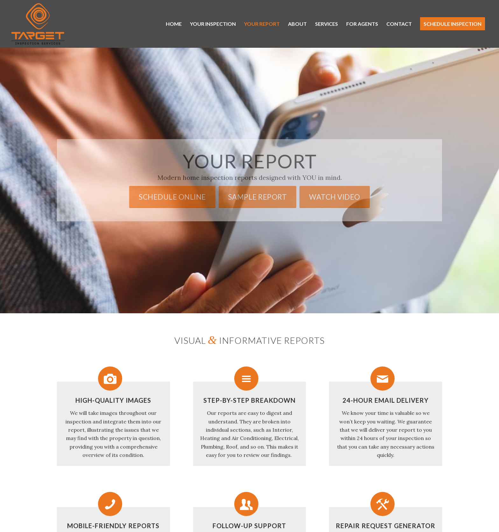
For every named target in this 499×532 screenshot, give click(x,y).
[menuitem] (174, 24)
